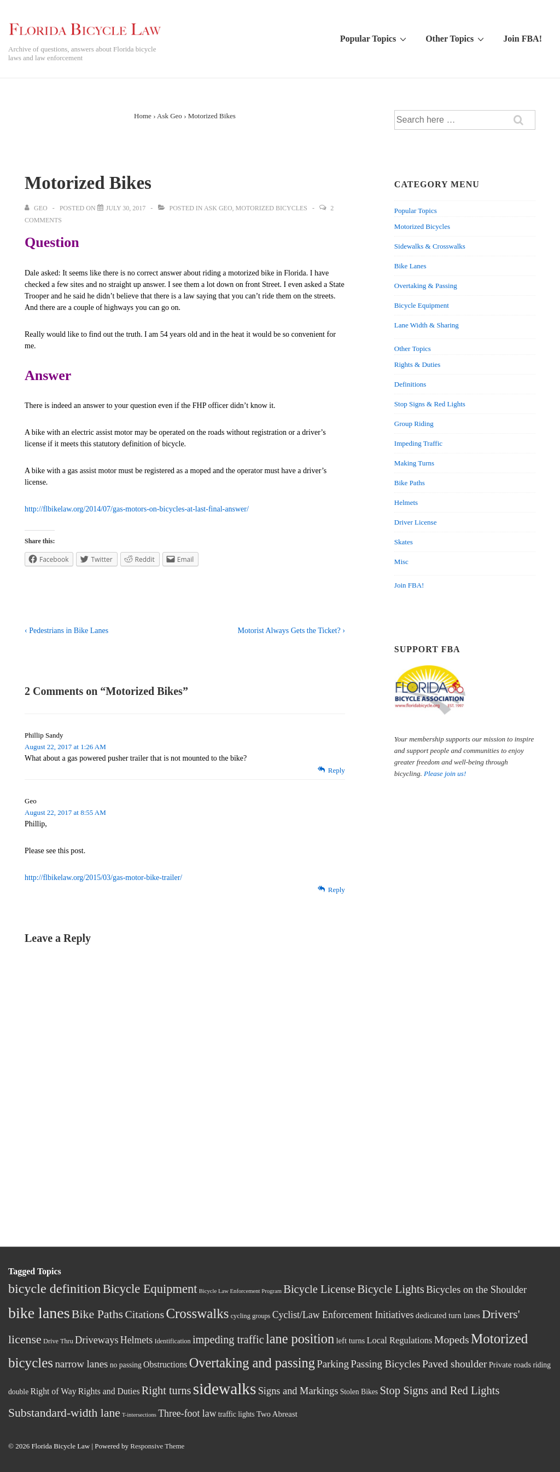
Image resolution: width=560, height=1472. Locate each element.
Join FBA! (522, 38)
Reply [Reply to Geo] (336, 890)
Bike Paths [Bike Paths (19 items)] (97, 1314)
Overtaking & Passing (425, 285)
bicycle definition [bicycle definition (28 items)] (54, 1288)
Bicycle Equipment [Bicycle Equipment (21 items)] (150, 1289)
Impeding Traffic (418, 443)
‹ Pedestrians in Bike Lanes (66, 630)
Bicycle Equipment (421, 305)
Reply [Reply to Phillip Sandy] (336, 770)
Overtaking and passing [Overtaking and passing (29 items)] (252, 1362)
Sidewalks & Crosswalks (429, 246)
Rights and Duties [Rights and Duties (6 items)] (109, 1391)
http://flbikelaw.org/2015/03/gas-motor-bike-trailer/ (103, 877)
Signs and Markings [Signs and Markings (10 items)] (298, 1390)
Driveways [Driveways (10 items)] (96, 1340)
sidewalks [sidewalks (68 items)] (224, 1389)
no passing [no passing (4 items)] (126, 1365)
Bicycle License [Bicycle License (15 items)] (319, 1289)
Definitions (410, 384)
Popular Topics (374, 38)
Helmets (406, 502)
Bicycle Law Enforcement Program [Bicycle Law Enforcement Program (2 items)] (240, 1291)
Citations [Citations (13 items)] (144, 1314)
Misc (401, 561)
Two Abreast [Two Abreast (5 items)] (277, 1414)
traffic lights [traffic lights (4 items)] (236, 1414)
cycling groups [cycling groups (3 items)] (251, 1316)
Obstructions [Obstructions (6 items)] (165, 1364)
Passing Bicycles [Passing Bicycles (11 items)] (386, 1364)
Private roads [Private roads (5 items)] (510, 1364)
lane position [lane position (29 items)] (300, 1338)
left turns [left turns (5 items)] (350, 1340)
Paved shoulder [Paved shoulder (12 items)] (454, 1364)
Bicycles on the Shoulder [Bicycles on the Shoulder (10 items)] (476, 1289)
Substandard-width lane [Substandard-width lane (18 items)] (64, 1412)
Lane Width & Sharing (426, 325)
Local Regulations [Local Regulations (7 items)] (400, 1340)
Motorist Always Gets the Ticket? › (291, 630)
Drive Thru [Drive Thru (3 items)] (58, 1341)
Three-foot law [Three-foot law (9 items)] (187, 1413)
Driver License (415, 522)
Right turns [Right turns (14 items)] (166, 1390)
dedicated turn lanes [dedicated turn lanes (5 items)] (448, 1315)
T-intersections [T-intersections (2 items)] (139, 1415)
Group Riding (414, 423)
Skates (403, 542)
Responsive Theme (157, 1446)
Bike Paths (409, 483)
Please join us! (445, 773)
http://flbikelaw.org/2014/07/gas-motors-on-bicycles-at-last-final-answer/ (137, 509)
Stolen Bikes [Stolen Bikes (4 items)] (359, 1392)
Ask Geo (218, 208)
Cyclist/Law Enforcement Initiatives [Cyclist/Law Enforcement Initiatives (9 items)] (343, 1314)
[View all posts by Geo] (37, 208)
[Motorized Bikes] (126, 208)
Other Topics (456, 38)
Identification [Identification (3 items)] (172, 1341)
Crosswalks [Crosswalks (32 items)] (197, 1313)
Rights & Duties (417, 364)
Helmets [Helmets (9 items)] (136, 1340)
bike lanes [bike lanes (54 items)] (39, 1312)
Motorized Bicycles (271, 208)
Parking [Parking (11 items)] (333, 1364)
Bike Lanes (410, 266)
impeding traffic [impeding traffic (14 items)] (228, 1339)
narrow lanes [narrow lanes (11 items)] (81, 1364)
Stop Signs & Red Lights (429, 404)
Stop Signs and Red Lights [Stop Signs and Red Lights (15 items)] (439, 1390)
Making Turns (414, 463)
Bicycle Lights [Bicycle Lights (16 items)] (390, 1289)
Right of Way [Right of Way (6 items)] (53, 1391)
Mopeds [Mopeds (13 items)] (451, 1339)
